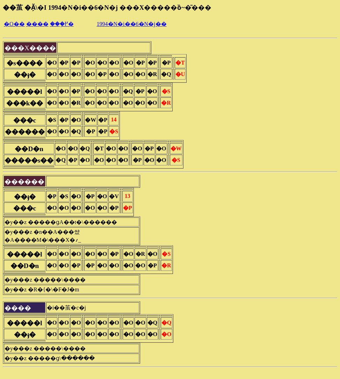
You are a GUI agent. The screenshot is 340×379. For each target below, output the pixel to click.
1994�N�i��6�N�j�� (132, 24)
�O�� (14, 24)
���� (37, 24)
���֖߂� (62, 24)
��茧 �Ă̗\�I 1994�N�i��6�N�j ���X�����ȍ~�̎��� (107, 7)
